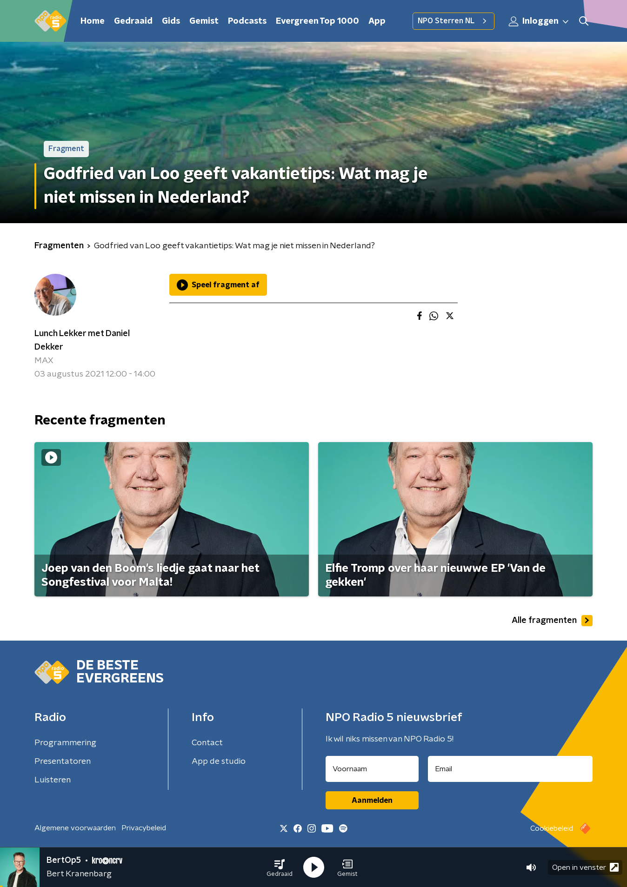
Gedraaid (133, 21)
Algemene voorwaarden (75, 828)
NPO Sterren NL (453, 21)
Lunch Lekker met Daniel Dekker (82, 340)
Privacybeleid (143, 828)
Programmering (65, 743)
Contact (207, 743)
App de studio (219, 761)
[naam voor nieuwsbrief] (372, 769)
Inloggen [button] (539, 21)
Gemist (204, 21)
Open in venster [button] (585, 867)
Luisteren (52, 780)
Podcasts (247, 21)
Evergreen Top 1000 (317, 21)
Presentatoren (62, 761)
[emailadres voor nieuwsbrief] (510, 769)
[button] (279, 867)
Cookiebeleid (551, 828)
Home (92, 21)
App (377, 21)
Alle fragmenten (552, 620)
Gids (171, 21)
